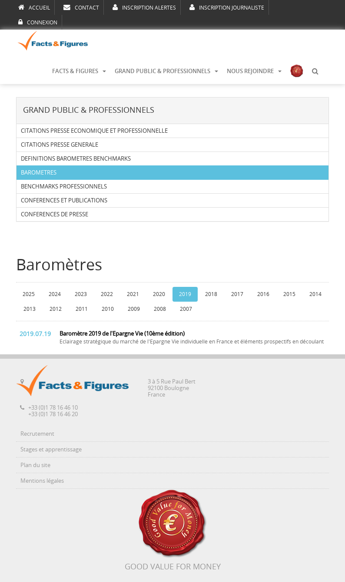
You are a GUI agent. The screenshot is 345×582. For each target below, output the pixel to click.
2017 (237, 294)
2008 (160, 309)
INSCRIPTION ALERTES (144, 7)
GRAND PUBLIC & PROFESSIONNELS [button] (166, 71)
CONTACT (81, 7)
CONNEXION (37, 22)
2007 (186, 309)
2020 (159, 294)
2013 (29, 309)
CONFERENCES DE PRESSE (54, 214)
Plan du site (35, 465)
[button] (315, 71)
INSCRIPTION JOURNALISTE (226, 7)
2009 (134, 309)
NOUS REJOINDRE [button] (254, 71)
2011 (82, 309)
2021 (133, 294)
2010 (108, 309)
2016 (263, 294)
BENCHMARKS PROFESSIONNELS (64, 186)
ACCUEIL (34, 7)
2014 (315, 294)
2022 (107, 294)
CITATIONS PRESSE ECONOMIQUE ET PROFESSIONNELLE (94, 131)
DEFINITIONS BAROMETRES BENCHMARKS (76, 158)
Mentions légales (42, 481)
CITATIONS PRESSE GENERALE (59, 144)
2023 (81, 294)
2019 (185, 294)
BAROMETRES (38, 172)
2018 (211, 294)
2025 (29, 294)
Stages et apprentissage (51, 449)
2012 (56, 309)
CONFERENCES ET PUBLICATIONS (64, 200)
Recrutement (37, 434)
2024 (55, 294)
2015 (289, 294)
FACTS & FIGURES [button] (79, 71)
